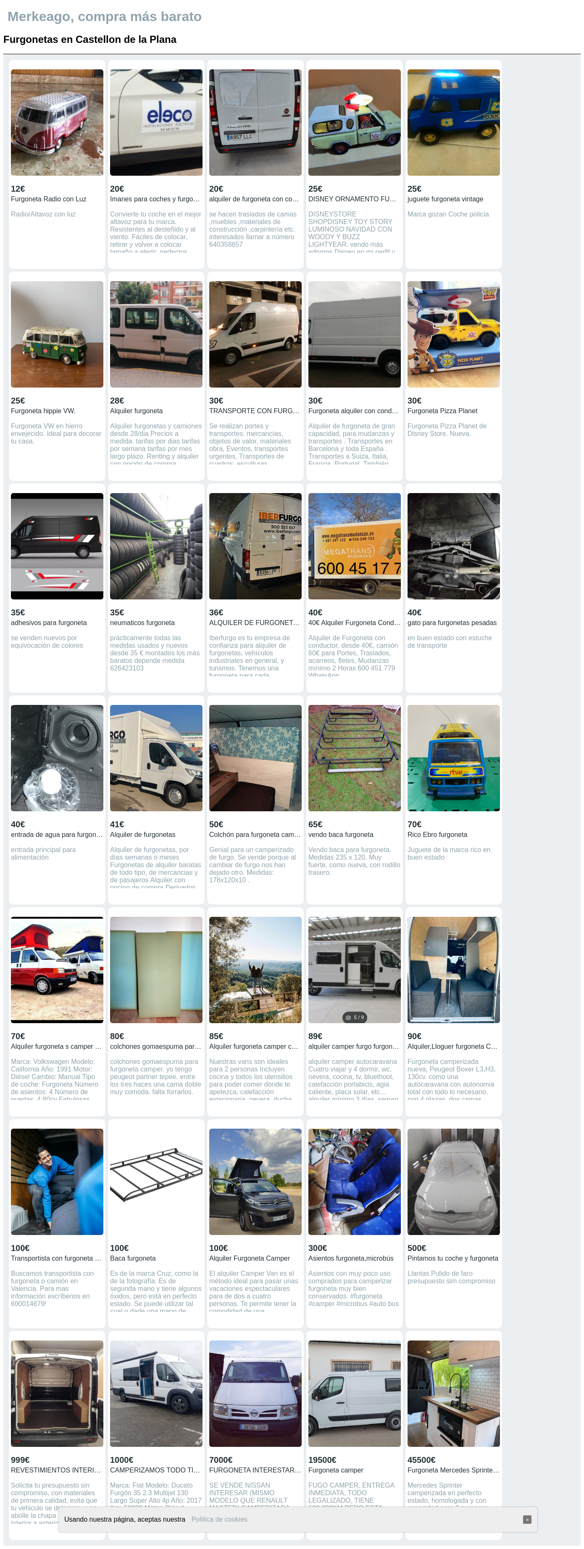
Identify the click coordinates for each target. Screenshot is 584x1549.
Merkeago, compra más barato (105, 16)
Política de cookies (219, 1519)
